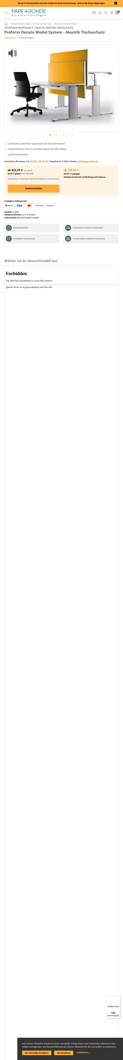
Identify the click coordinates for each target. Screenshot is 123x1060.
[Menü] (118, 997)
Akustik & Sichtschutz (42, 24)
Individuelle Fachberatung (20, 239)
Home (6, 24)
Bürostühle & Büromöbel (21, 24)
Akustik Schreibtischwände (65, 24)
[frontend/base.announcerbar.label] (116, 3)
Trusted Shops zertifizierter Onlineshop (85, 239)
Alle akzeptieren (64, 1053)
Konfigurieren (33, 188)
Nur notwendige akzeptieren (37, 1053)
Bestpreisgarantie (17, 228)
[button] (100, 13)
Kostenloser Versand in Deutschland (84, 228)
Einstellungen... (83, 1052)
